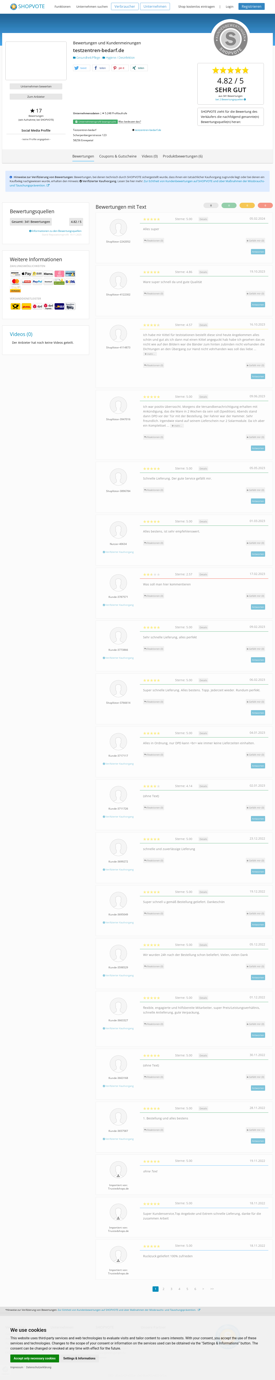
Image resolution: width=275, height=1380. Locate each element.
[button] (81, 68)
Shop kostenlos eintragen (196, 6)
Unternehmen (155, 6)
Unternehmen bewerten (36, 86)
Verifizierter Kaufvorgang (118, 552)
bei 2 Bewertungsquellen (230, 99)
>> (212, 1289)
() (255, 240)
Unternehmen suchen (92, 6)
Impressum (16, 1367)
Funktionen (63, 6)
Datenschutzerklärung (38, 1367)
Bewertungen (83, 156)
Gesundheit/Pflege (87, 58)
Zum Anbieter (36, 97)
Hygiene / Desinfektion (118, 58)
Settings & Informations (79, 1358)
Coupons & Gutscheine (118, 156)
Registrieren (251, 6)
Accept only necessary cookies (35, 1358)
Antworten (258, 251)
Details (203, 219)
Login (230, 6)
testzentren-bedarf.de (148, 130)
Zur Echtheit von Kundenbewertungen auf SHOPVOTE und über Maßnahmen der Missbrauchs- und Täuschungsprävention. (129, 1309)
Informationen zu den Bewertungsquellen (55, 231)
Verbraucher (125, 6)
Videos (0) (150, 156)
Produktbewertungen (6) (183, 156)
